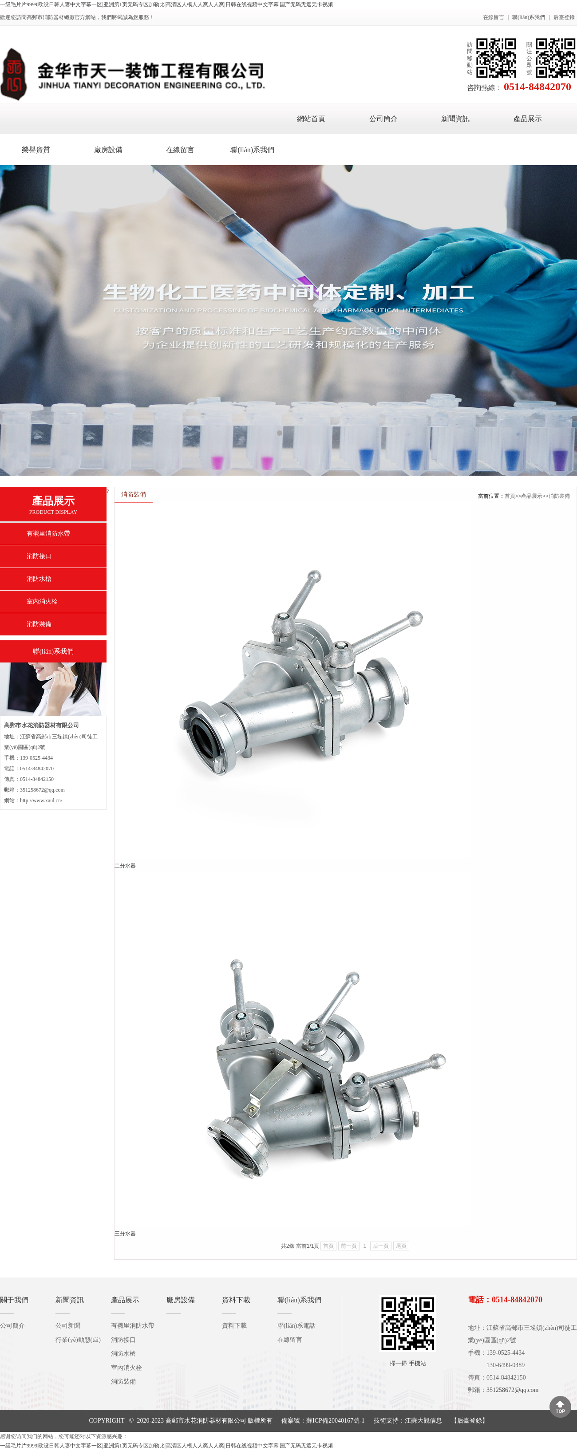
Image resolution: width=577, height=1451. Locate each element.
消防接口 (39, 556)
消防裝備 (39, 624)
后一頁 (381, 1246)
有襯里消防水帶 (48, 533)
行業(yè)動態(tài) (78, 1340)
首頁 (510, 496)
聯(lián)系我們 (528, 17)
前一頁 (349, 1246)
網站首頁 (311, 118)
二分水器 (125, 866)
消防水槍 (39, 579)
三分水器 (125, 1233)
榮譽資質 (36, 150)
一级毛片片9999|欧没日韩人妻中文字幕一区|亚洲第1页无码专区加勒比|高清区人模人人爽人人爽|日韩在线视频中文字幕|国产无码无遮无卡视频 (166, 4)
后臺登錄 (564, 17)
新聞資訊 (455, 118)
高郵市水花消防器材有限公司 (206, 1420)
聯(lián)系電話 (296, 1325)
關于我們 (14, 1300)
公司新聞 (67, 1325)
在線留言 (493, 17)
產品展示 (528, 118)
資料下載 (236, 1300)
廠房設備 (108, 150)
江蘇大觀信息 (423, 1420)
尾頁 (401, 1246)
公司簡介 (383, 118)
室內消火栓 (42, 601)
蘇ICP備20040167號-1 (335, 1420)
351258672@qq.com (512, 1390)
